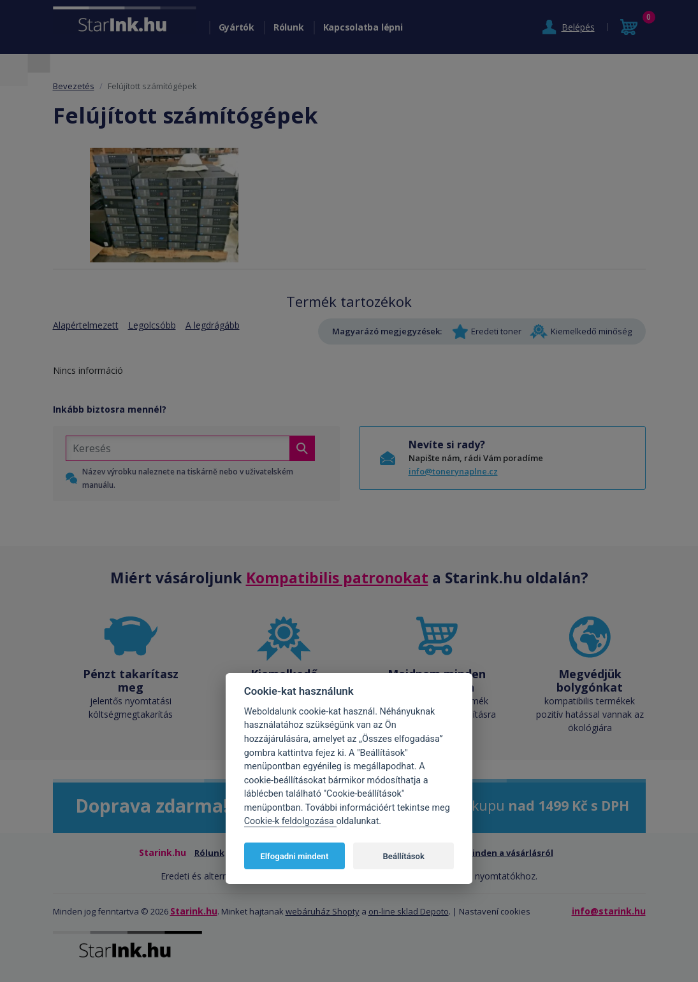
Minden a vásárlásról (509, 852)
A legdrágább (212, 325)
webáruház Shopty (323, 911)
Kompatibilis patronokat (337, 577)
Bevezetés (73, 86)
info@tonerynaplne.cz (453, 471)
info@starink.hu (609, 911)
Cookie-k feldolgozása (290, 821)
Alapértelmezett (86, 325)
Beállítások (404, 856)
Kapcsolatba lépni (363, 27)
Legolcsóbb (152, 325)
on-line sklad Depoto (408, 911)
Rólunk (288, 27)
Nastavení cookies (494, 911)
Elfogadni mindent (294, 856)
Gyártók (236, 27)
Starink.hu (193, 911)
